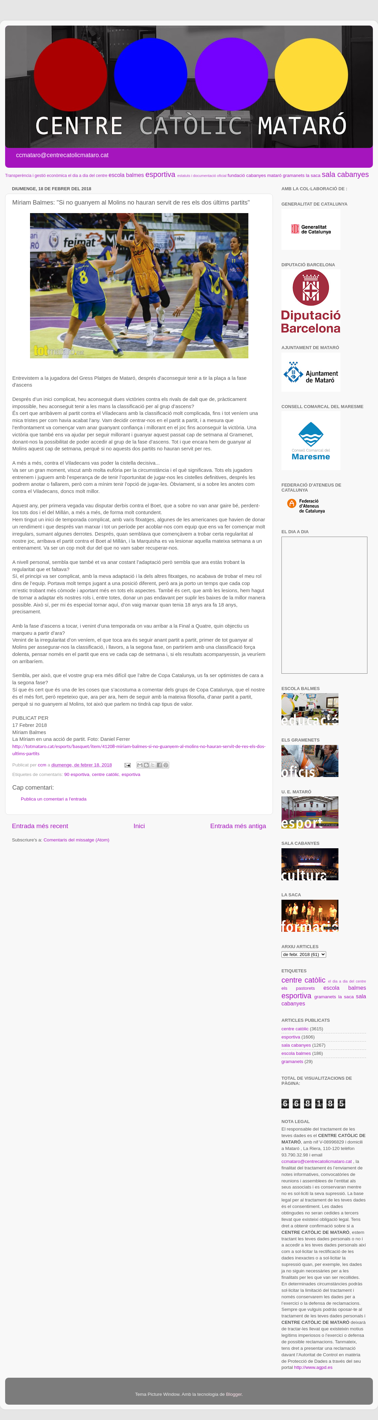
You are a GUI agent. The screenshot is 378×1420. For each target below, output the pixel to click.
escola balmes (126, 175)
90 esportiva (76, 774)
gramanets (294, 175)
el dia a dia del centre (87, 175)
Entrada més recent (40, 825)
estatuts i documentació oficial (202, 176)
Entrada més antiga (238, 825)
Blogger (234, 1394)
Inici (139, 825)
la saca (313, 175)
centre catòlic (105, 774)
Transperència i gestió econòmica (36, 175)
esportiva (160, 174)
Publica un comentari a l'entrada (53, 799)
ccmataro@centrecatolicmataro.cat (316, 1161)
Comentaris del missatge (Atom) (77, 839)
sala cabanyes (345, 174)
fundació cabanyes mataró (254, 175)
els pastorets (298, 988)
